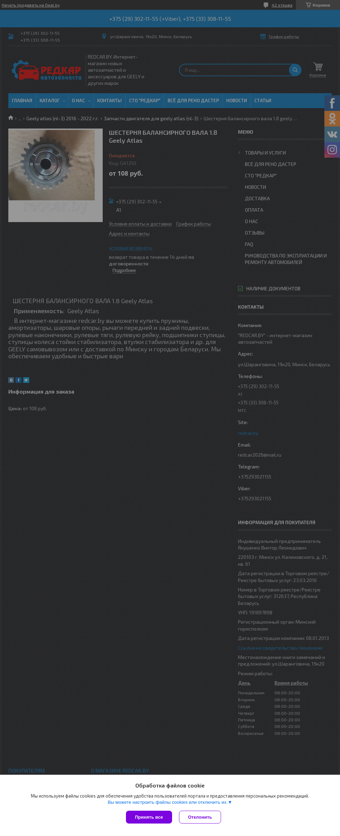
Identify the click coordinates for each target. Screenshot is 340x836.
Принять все (149, 817)
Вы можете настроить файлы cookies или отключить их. (168, 802)
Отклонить (200, 817)
